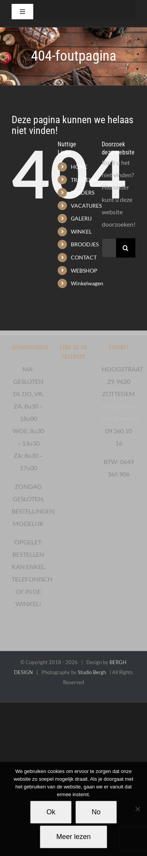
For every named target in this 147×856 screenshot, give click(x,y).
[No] (137, 809)
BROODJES (85, 244)
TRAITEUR (83, 179)
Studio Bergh (92, 672)
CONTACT (84, 257)
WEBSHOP (84, 270)
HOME (79, 166)
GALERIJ (81, 218)
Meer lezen (73, 837)
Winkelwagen (87, 283)
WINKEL (81, 231)
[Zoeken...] (109, 248)
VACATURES (86, 205)
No (96, 812)
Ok (50, 812)
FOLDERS (82, 192)
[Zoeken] (125, 248)
